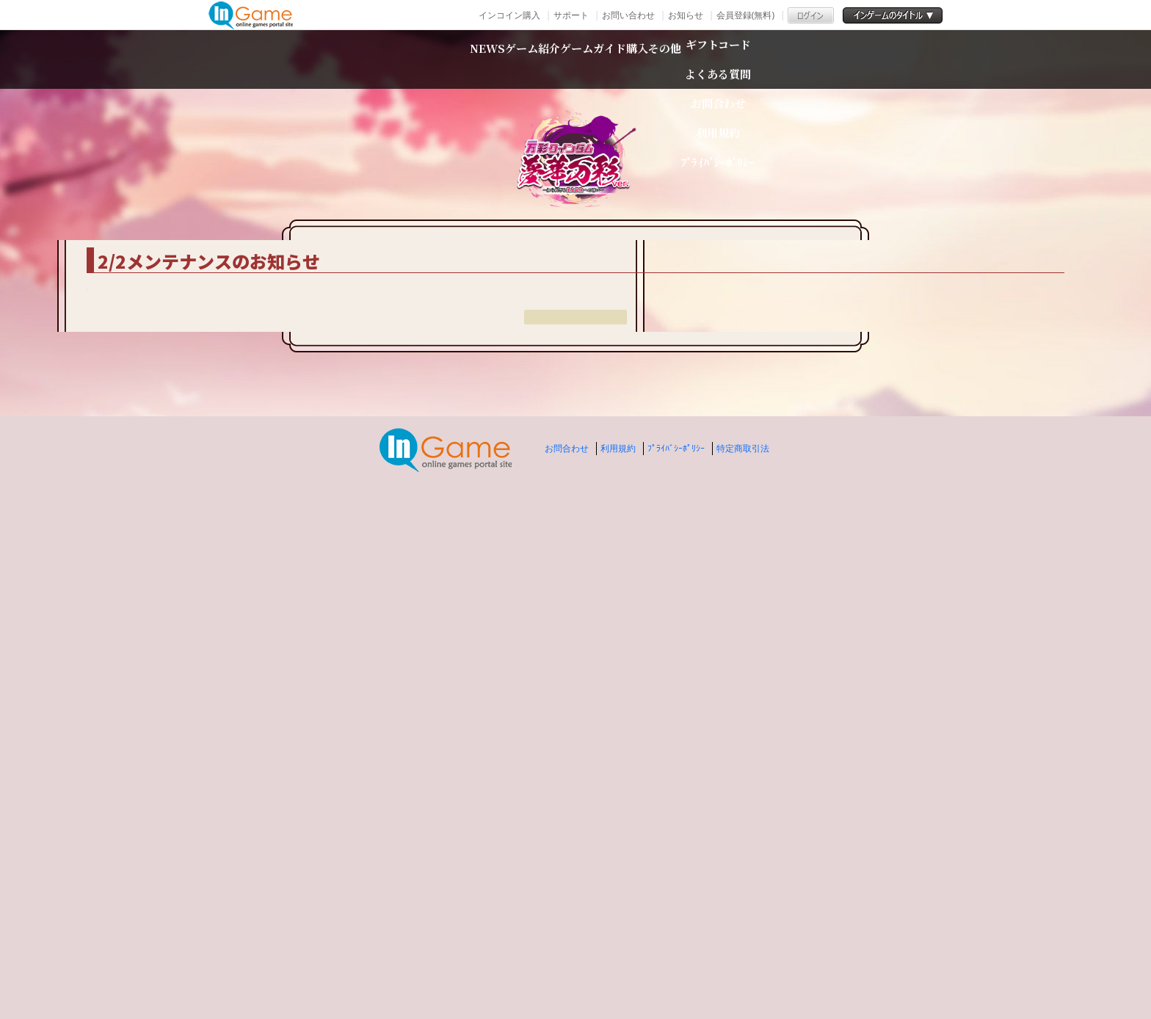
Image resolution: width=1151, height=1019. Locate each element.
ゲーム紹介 (477, 59)
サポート (571, 15)
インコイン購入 (509, 15)
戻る (575, 848)
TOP (297, 219)
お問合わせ (567, 960)
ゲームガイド (603, 59)
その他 (775, 59)
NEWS (376, 59)
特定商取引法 (742, 960)
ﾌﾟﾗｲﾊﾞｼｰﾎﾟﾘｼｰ (676, 960)
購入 (702, 59)
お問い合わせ (628, 15)
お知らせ (685, 15)
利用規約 (618, 960)
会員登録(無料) (745, 15)
